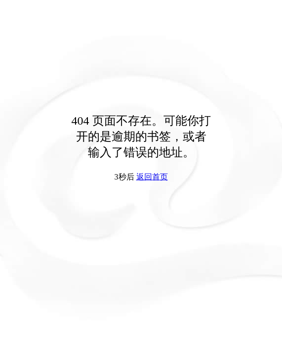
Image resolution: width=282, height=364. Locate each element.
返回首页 (152, 177)
